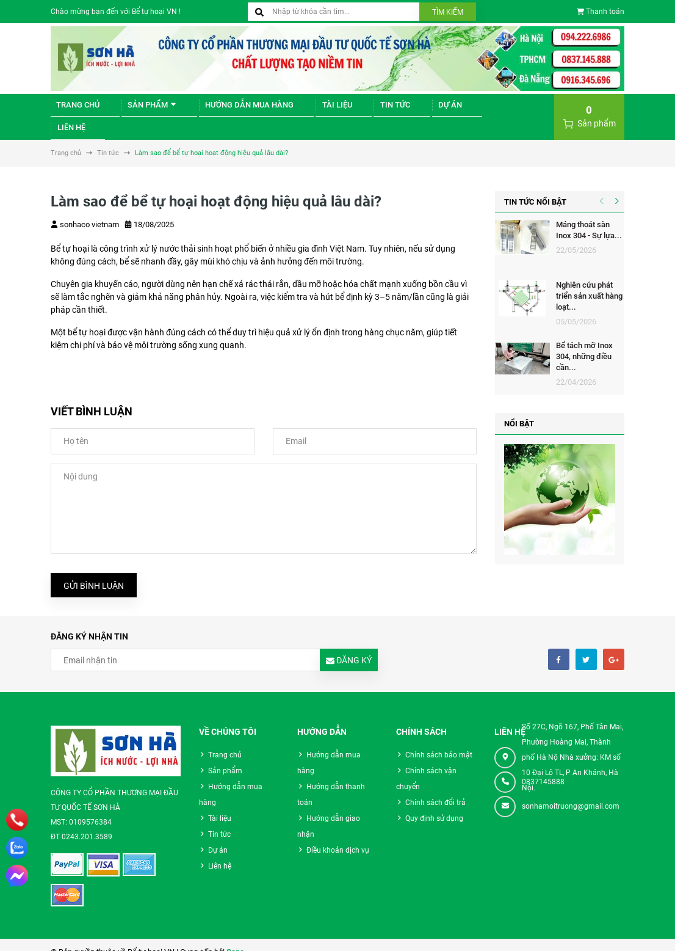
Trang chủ (73, 109)
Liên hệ (452, 109)
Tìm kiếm (447, 12)
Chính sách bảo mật (438, 741)
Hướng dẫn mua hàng (229, 109)
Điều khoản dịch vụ (337, 836)
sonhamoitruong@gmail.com (570, 792)
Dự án (406, 109)
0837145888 (543, 767)
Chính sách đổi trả (435, 788)
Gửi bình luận (93, 572)
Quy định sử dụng (434, 804)
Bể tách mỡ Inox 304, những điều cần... (584, 342)
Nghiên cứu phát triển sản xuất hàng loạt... (589, 281)
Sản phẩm (140, 109)
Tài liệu (309, 109)
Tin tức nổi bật (535, 187)
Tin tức (359, 109)
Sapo (235, 938)
